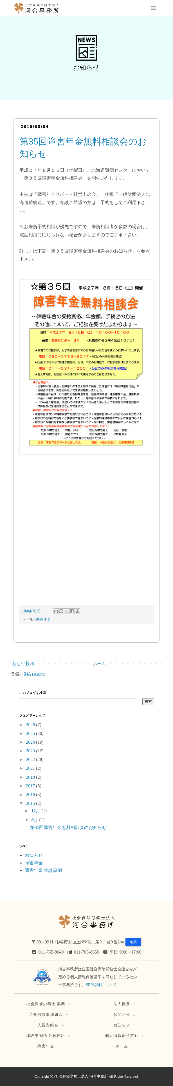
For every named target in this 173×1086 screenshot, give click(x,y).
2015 (31, 803)
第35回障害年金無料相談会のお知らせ (68, 827)
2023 (31, 750)
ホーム (99, 663)
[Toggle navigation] (153, 8)
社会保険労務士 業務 (46, 1004)
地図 (133, 942)
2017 (31, 785)
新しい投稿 (23, 663)
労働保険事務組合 (46, 1014)
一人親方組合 (46, 1025)
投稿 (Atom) (33, 674)
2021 (31, 768)
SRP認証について (101, 985)
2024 (31, 742)
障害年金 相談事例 (43, 870)
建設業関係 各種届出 (46, 1035)
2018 (31, 777)
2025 (31, 733)
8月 (35, 819)
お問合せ (121, 1014)
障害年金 (43, 619)
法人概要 (121, 1004)
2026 (31, 724)
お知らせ (34, 855)
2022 (31, 759)
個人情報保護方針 (122, 1035)
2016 (31, 794)
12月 (36, 810)
